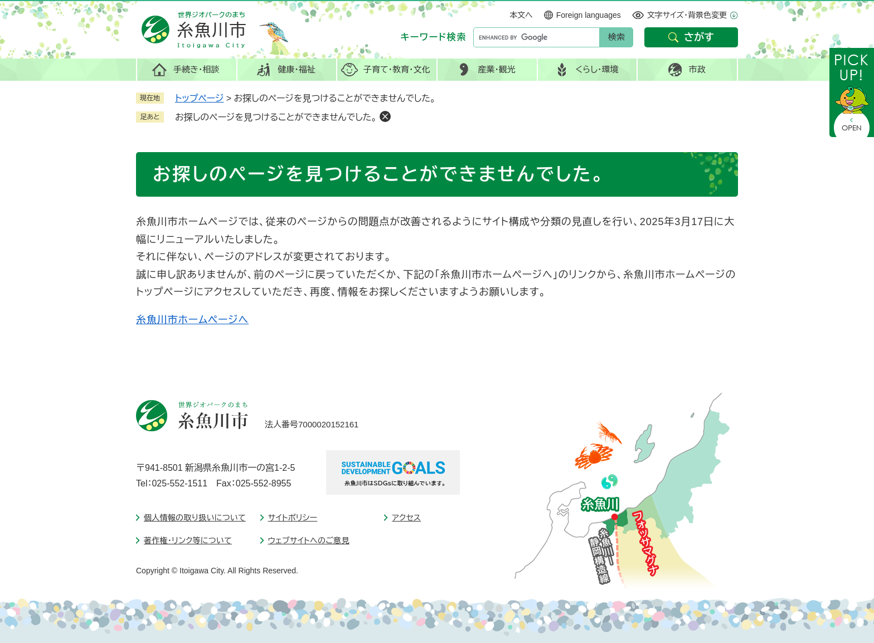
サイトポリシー (293, 517)
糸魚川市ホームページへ (192, 319)
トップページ (199, 98)
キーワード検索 (434, 37)
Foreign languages (588, 15)
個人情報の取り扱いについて (195, 517)
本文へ (521, 15)
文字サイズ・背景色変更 (687, 15)
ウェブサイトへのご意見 (308, 540)
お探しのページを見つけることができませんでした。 (276, 117)
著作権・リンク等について (188, 540)
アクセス (406, 517)
